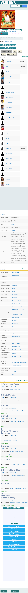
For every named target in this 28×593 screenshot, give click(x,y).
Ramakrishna (21, 421)
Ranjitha (23, 306)
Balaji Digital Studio (16, 349)
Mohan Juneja (9, 112)
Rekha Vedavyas (13, 438)
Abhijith (7, 184)
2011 (3, 486)
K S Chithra (15, 312)
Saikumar (12, 400)
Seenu (13, 326)
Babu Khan (14, 297)
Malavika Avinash (14, 544)
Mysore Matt (15, 333)
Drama (9, 31)
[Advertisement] (14, 198)
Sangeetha (8, 133)
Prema (16, 400)
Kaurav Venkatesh (10, 117)
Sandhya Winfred (14, 547)
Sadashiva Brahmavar (10, 92)
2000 (3, 397)
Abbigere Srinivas (17, 365)
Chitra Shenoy (9, 128)
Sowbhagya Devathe (12, 384)
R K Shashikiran (16, 336)
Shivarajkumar (13, 475)
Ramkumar (8, 61)
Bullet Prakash (9, 107)
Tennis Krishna (9, 97)
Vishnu (6, 483)
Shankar (14, 371)
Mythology (14, 31)
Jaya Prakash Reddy (5, 454)
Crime (6, 467)
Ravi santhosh (15, 317)
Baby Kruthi (8, 148)
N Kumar (14, 374)
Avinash (3, 477)
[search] (15, 6)
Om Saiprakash (8, 41)
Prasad (13, 300)
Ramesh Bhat (9, 76)
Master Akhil (9, 168)
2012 (3, 500)
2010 (13, 224)
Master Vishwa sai (10, 174)
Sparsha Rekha (14, 536)
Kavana (7, 138)
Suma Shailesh (15, 362)
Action (6, 413)
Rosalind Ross (14, 531)
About (4, 591)
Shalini (14, 539)
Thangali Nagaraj (16, 306)
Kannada (13, 230)
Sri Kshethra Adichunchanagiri (9, 496)
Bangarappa (15, 323)
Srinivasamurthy (4, 424)
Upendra (11, 410)
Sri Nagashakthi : (6, 51)
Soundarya (21, 400)
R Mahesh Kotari (16, 346)
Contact (14, 591)
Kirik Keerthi (14, 549)
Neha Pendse (17, 410)
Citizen (6, 446)
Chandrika (8, 179)
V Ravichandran (13, 421)
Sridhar (15, 389)
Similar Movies (11, 54)
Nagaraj (14, 353)
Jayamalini (13, 529)
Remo (21, 314)
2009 (3, 462)
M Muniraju (15, 294)
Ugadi (5, 416)
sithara (7, 143)
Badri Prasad (22, 312)
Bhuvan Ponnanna (14, 526)
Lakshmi (15, 440)
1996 (3, 386)
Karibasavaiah (9, 102)
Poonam (24, 488)
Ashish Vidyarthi (19, 451)
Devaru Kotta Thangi (12, 470)
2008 (3, 448)
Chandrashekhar (16, 360)
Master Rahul (9, 163)
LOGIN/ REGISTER (13, 508)
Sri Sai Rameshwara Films (18, 339)
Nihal (24, 464)
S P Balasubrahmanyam (6, 440)
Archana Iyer (15, 314)
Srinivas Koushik (13, 462)
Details (3, 54)
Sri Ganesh (14, 279)
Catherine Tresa (18, 488)
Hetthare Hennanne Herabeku (10, 432)
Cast (15, 51)
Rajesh (11, 389)
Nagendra (14, 368)
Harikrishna (19, 300)
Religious (8, 505)
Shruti (7, 66)
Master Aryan (9, 153)
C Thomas (14, 320)
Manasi (23, 410)
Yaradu (6, 459)
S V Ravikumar (23, 362)
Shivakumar (8, 71)
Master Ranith (9, 158)
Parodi (6, 405)
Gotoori (7, 87)
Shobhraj (8, 82)
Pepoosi (7, 122)
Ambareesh (12, 502)
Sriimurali (18, 502)
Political (2, 456)
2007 (3, 408)
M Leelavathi (12, 464)
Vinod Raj (19, 464)
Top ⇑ (2, 57)
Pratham (14, 542)
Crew (19, 51)
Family (2, 443)
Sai (13, 329)
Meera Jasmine (20, 475)
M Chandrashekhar (16, 303)
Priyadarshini (15, 309)
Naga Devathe (9, 395)
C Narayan (14, 285)
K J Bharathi (15, 282)
